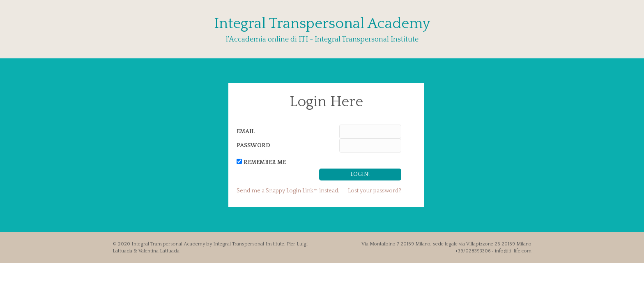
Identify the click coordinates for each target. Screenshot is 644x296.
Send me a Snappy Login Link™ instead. (288, 190)
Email (246, 131)
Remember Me (265, 162)
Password (253, 145)
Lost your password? (374, 190)
